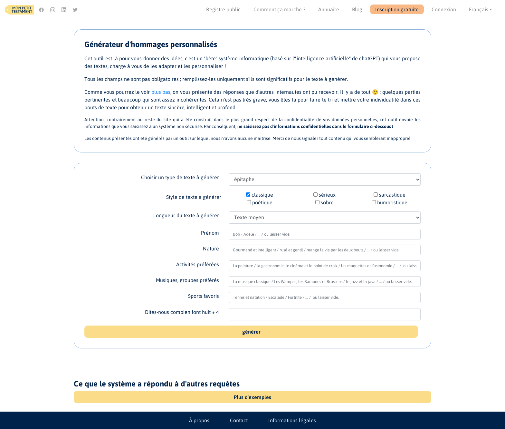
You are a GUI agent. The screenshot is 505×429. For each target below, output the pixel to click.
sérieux (327, 195)
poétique (262, 202)
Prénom (210, 233)
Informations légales (292, 420)
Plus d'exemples (252, 397)
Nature (211, 248)
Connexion (444, 9)
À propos (199, 420)
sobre (327, 202)
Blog (357, 9)
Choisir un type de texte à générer (180, 177)
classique (262, 195)
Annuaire (328, 9)
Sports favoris (203, 296)
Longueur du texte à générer (186, 215)
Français (478, 9)
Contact (239, 420)
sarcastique (392, 195)
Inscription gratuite (397, 9)
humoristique (392, 202)
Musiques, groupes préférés (187, 280)
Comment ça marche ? (279, 9)
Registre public (223, 9)
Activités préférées (197, 264)
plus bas (160, 92)
